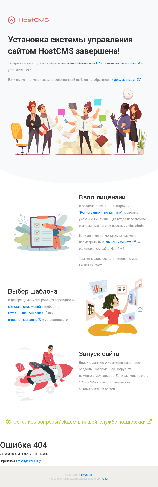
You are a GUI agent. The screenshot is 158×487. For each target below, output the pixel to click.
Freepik (105, 478)
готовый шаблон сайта (80, 63)
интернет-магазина (123, 63)
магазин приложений (24, 307)
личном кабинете (120, 242)
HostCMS (87, 474)
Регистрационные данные (100, 212)
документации (127, 80)
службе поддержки (125, 422)
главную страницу (29, 461)
